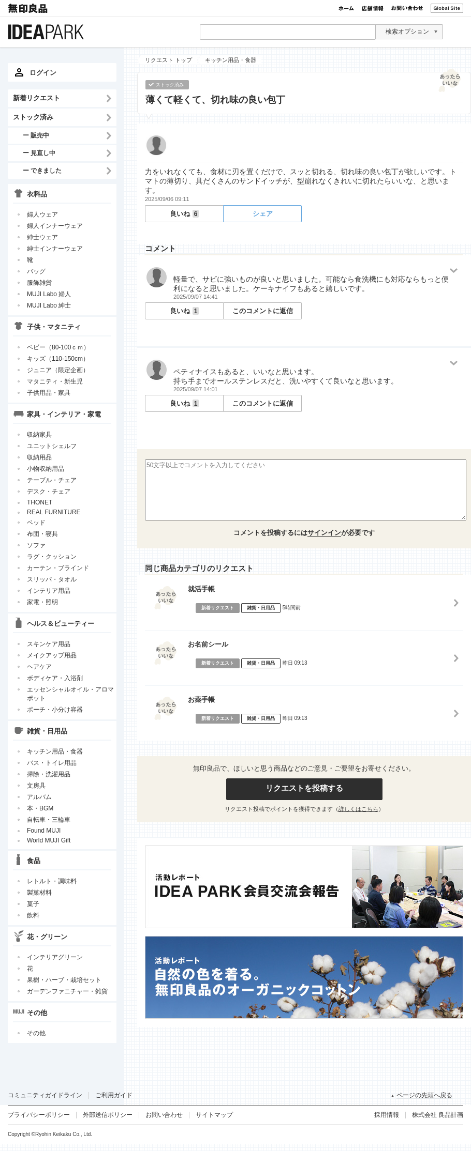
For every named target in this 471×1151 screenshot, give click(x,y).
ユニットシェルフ (52, 446)
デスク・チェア (48, 491)
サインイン (324, 532)
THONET (39, 502)
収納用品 (39, 457)
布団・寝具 (42, 534)
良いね (184, 214)
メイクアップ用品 (52, 655)
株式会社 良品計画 (437, 1114)
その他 (36, 1033)
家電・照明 (42, 602)
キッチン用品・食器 (55, 751)
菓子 (33, 904)
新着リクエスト (36, 98)
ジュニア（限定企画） (58, 370)
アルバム (39, 797)
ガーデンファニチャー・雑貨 (67, 991)
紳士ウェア (42, 237)
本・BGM (40, 808)
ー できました (42, 170)
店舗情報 (373, 8)
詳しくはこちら (358, 809)
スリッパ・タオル (52, 579)
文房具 (36, 785)
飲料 (33, 915)
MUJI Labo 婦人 (49, 294)
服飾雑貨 (39, 282)
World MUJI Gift (48, 840)
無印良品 (28, 8)
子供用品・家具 (48, 392)
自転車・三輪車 (48, 819)
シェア (263, 214)
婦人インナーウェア (55, 225)
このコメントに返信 (262, 311)
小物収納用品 (45, 468)
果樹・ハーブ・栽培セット (64, 980)
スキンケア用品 (48, 644)
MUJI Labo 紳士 (49, 305)
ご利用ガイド (114, 1095)
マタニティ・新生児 (55, 381)
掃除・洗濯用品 (48, 774)
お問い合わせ (407, 8)
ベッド (36, 522)
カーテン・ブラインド (58, 568)
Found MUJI (44, 830)
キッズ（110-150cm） (58, 358)
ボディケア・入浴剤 (55, 678)
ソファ (36, 545)
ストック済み (33, 117)
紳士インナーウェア (55, 248)
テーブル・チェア (52, 480)
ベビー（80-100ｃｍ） (58, 347)
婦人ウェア (42, 214)
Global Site (447, 8)
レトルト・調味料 (52, 881)
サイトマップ (214, 1114)
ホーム (346, 8)
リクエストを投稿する (304, 788)
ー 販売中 (36, 135)
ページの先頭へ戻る (424, 1095)
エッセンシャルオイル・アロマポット (70, 694)
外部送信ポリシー (108, 1114)
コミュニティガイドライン (45, 1095)
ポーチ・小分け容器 (55, 709)
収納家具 (39, 434)
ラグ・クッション (52, 556)
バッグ (36, 271)
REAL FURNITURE (54, 512)
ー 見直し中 (39, 152)
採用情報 (386, 1114)
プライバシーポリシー (39, 1114)
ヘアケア (39, 666)
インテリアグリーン (55, 957)
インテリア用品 (48, 590)
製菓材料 (39, 892)
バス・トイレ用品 (52, 762)
